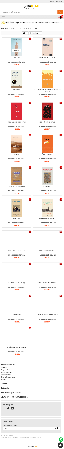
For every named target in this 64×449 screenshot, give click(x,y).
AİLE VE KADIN (17, 315)
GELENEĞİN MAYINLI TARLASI (47, 122)
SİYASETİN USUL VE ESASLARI (47, 58)
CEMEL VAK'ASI (47, 186)
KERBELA (16, 154)
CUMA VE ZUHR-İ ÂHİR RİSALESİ (47, 250)
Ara (60, 12)
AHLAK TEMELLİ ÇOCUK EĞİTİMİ (16, 250)
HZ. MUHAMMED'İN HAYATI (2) (47, 218)
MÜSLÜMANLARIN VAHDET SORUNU (16, 122)
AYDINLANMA (16, 90)
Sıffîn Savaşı (16, 218)
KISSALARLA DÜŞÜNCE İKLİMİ (17, 186)
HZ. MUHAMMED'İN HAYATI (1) (16, 283)
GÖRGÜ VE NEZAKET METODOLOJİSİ (16, 347)
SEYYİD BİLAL (16, 58)
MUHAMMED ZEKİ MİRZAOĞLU (16, 62)
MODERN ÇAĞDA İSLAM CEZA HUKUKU (47, 315)
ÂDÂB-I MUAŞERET (47, 154)
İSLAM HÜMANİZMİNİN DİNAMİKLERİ (47, 283)
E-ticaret (29, 446)
